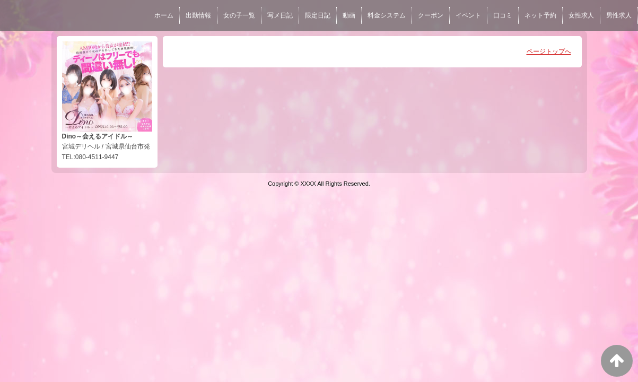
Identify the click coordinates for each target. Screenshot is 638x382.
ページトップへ (549, 51)
